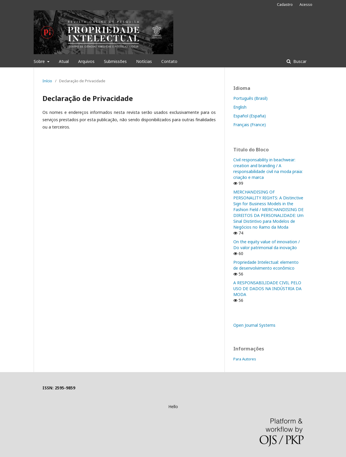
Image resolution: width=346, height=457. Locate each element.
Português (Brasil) (250, 98)
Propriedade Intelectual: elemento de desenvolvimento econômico (266, 265)
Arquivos (86, 61)
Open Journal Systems (254, 325)
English (239, 107)
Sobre (40, 61)
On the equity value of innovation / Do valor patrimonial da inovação (266, 244)
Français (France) (249, 124)
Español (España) (249, 116)
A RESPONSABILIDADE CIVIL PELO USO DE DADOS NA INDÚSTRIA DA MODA (267, 288)
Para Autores (244, 359)
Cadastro (285, 4)
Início (47, 80)
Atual (64, 61)
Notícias (144, 61)
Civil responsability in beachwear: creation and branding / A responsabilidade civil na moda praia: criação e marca (268, 168)
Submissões (115, 61)
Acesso (305, 4)
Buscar (299, 61)
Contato (169, 61)
